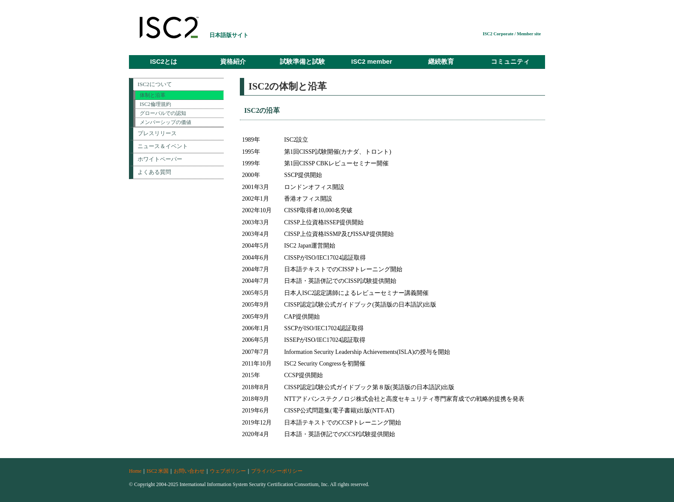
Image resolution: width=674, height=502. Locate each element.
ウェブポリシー (228, 471)
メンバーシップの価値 (165, 122)
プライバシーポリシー (277, 471)
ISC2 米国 (157, 471)
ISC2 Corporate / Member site (512, 33)
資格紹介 (233, 61)
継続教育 (441, 61)
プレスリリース (157, 133)
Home (135, 471)
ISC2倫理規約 (155, 104)
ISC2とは (163, 61)
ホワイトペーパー (160, 159)
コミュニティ (510, 61)
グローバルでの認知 (163, 113)
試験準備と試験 (302, 61)
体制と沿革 (152, 95)
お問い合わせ (189, 471)
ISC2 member (371, 61)
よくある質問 (154, 172)
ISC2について (155, 84)
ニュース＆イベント (163, 146)
